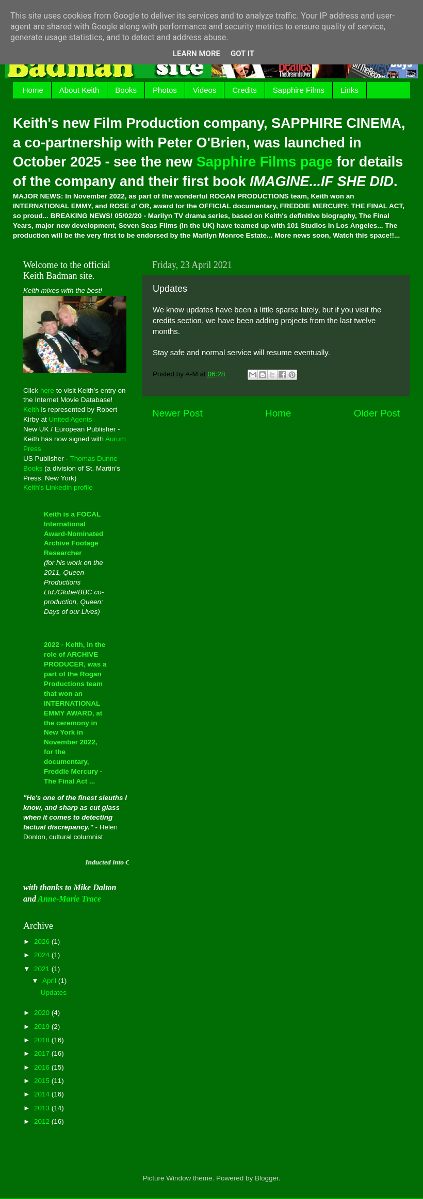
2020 (43, 1013)
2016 (43, 1067)
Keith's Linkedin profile (58, 487)
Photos (165, 90)
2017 (43, 1053)
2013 (43, 1108)
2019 (43, 1026)
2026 (43, 941)
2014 (43, 1094)
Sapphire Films (298, 90)
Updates (54, 992)
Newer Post (177, 413)
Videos (205, 90)
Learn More (196, 53)
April (50, 981)
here (47, 390)
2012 (43, 1121)
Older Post (377, 413)
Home (33, 90)
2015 (43, 1081)
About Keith (79, 90)
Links (349, 90)
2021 (43, 969)
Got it (242, 53)
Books (126, 90)
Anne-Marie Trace (69, 898)
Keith (31, 409)
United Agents (70, 419)
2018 (43, 1040)
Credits (244, 90)
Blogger (267, 1178)
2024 (43, 955)
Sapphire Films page (265, 162)
